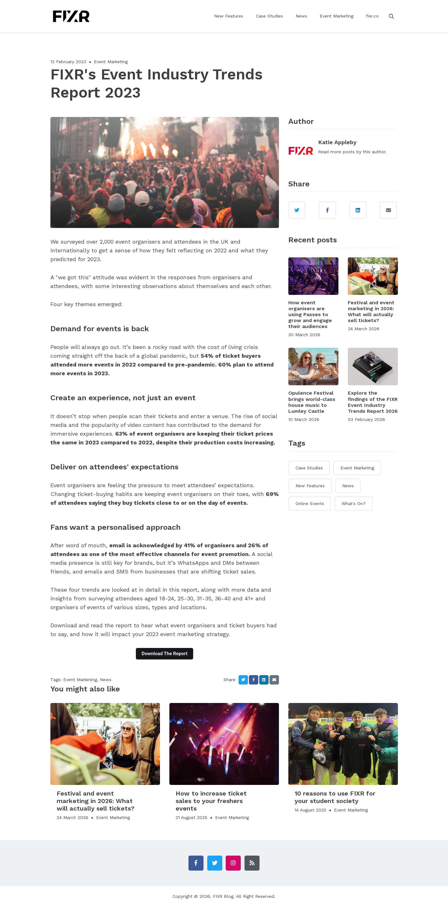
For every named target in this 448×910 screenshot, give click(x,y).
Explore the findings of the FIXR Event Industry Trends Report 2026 (373, 404)
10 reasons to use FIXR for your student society (335, 797)
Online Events (310, 504)
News (301, 20)
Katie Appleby (337, 142)
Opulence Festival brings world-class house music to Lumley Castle (311, 404)
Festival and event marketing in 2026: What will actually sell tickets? (371, 313)
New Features (228, 20)
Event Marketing (336, 20)
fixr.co (372, 20)
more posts (342, 151)
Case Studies (269, 20)
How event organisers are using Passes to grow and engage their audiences (310, 316)
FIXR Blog (223, 899)
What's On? (354, 504)
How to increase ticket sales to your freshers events (211, 801)
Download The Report (165, 653)
